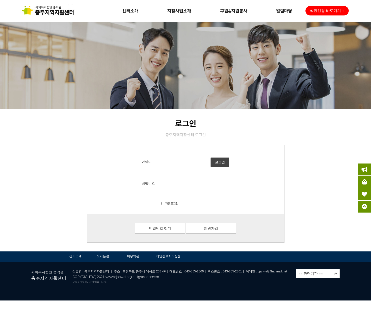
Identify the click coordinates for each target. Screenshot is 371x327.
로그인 (230, 167)
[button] (327, 10)
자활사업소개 (179, 11)
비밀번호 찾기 (160, 207)
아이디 (134, 162)
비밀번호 (135, 173)
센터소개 (130, 11)
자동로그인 (157, 181)
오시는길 (103, 234)
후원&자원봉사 (233, 11)
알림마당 (284, 11)
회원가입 (211, 207)
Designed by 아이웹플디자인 (89, 259)
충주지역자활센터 (48, 256)
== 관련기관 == (317, 251)
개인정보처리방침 (168, 234)
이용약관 (133, 234)
